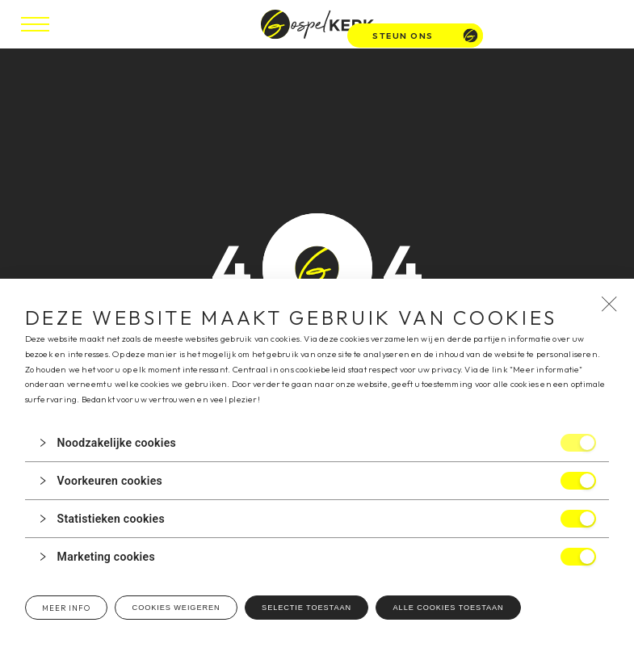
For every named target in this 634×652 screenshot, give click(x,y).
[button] (317, 442)
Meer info (66, 608)
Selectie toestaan (306, 608)
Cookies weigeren (176, 608)
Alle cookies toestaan (448, 608)
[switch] (578, 443)
